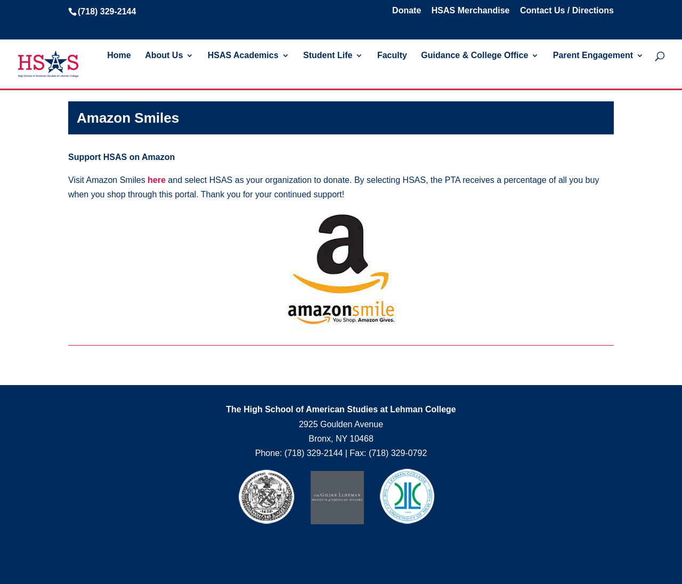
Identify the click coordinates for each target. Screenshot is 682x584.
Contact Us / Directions (567, 10)
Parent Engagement (593, 56)
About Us (164, 56)
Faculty (392, 56)
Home (119, 56)
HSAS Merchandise (471, 10)
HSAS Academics (243, 56)
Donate (406, 10)
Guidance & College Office (474, 56)
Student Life (327, 56)
